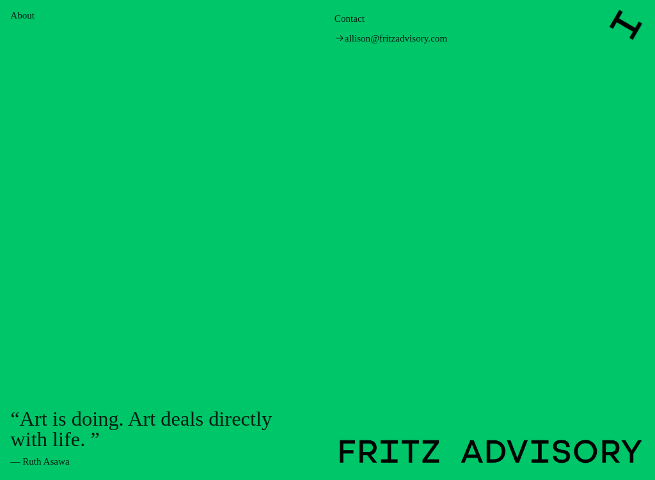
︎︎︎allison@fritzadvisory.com (391, 38)
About (22, 15)
